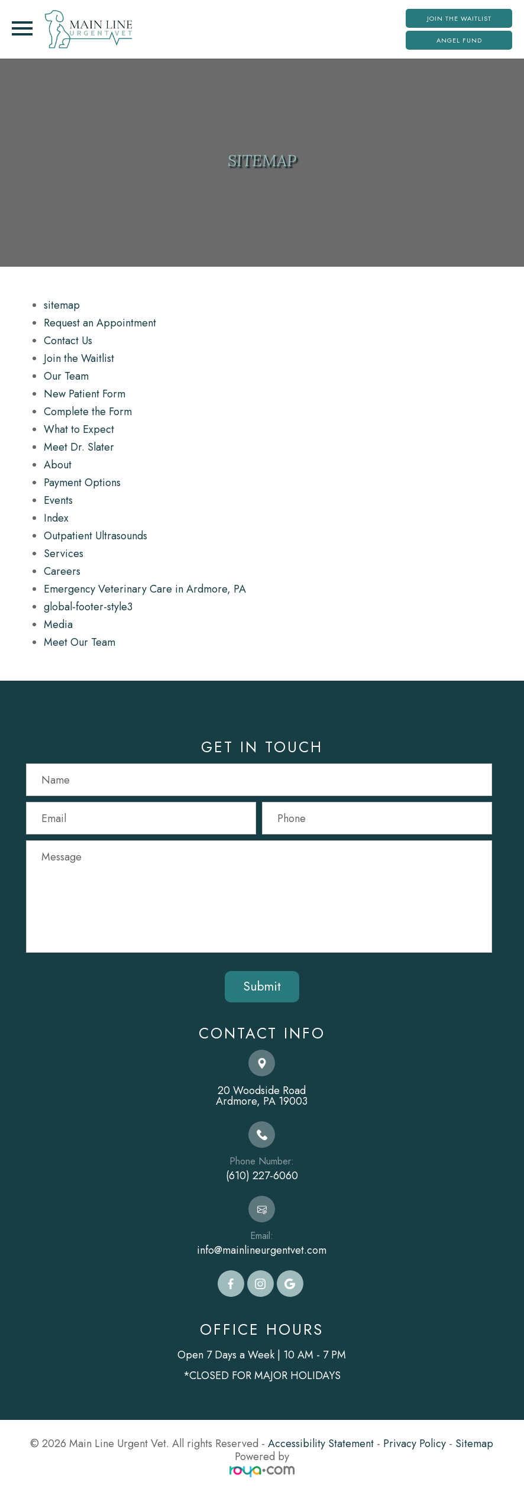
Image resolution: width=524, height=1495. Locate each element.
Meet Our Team (79, 642)
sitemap (62, 305)
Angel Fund (459, 40)
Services (63, 553)
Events (58, 500)
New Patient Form (84, 394)
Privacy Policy (414, 1443)
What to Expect (79, 429)
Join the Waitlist (459, 18)
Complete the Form (88, 411)
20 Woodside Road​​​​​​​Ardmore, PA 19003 (262, 1096)
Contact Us (68, 340)
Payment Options (82, 482)
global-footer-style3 (88, 606)
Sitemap (474, 1443)
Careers (62, 571)
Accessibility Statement (321, 1443)
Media (58, 624)
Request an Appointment (100, 323)
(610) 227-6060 (262, 1175)
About (58, 465)
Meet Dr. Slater (79, 447)
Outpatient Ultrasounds (95, 535)
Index (56, 518)
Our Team (66, 376)
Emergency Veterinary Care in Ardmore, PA (145, 589)
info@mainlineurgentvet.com (261, 1250)
